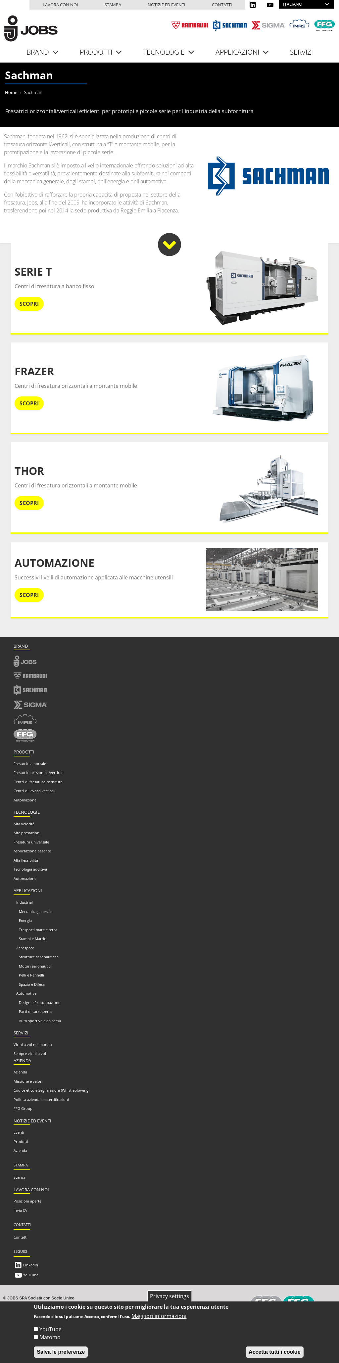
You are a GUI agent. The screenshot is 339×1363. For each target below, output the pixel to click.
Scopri (29, 303)
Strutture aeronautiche (39, 956)
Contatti (222, 5)
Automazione (54, 563)
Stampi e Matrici (33, 938)
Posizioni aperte (27, 1201)
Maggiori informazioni (158, 1321)
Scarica (19, 1177)
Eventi (19, 1132)
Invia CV (20, 1210)
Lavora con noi (60, 5)
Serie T (33, 271)
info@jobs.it (95, 1303)
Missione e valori (28, 1081)
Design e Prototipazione (39, 1002)
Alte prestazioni (27, 832)
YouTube (30, 1274)
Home (11, 92)
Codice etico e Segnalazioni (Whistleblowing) (51, 1090)
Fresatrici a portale (30, 763)
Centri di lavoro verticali (34, 790)
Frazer (34, 371)
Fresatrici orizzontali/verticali (39, 772)
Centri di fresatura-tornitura (38, 781)
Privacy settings (169, 1301)
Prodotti (21, 1141)
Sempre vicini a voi (30, 1053)
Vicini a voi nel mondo (33, 1044)
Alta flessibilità (26, 860)
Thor (29, 471)
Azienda (20, 1071)
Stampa (113, 5)
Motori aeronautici (35, 966)
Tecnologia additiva (30, 869)
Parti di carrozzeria (35, 1011)
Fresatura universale (31, 842)
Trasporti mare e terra (38, 929)
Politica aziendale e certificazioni (41, 1099)
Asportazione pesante (32, 850)
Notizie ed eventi (166, 5)
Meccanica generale (35, 911)
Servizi (301, 52)
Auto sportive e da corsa (40, 1020)
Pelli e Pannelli (31, 975)
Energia (25, 920)
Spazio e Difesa (32, 984)
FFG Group (23, 1108)
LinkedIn (30, 1264)
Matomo (50, 1342)
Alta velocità (24, 823)
